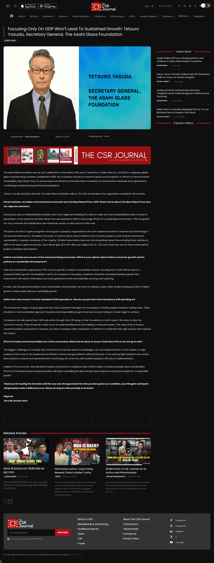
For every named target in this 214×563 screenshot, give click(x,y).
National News (163, 117)
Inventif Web (76, 554)
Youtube (180, 542)
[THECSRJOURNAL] (104, 6)
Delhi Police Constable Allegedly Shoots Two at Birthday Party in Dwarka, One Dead (183, 111)
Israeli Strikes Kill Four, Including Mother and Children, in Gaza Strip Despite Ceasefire (180, 59)
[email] (31, 532)
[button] (15, 5)
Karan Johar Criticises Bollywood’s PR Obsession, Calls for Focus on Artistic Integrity (183, 76)
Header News (162, 65)
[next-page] (10, 501)
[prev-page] (5, 501)
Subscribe (62, 532)
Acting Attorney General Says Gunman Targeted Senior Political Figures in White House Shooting (183, 93)
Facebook (180, 520)
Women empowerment (116, 476)
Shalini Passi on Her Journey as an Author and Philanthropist (126, 470)
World (58, 476)
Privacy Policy (37, 539)
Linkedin (179, 531)
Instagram (181, 526)
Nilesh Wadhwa (32, 137)
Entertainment (163, 82)
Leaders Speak (10, 40)
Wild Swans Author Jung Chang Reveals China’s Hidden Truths (74, 470)
